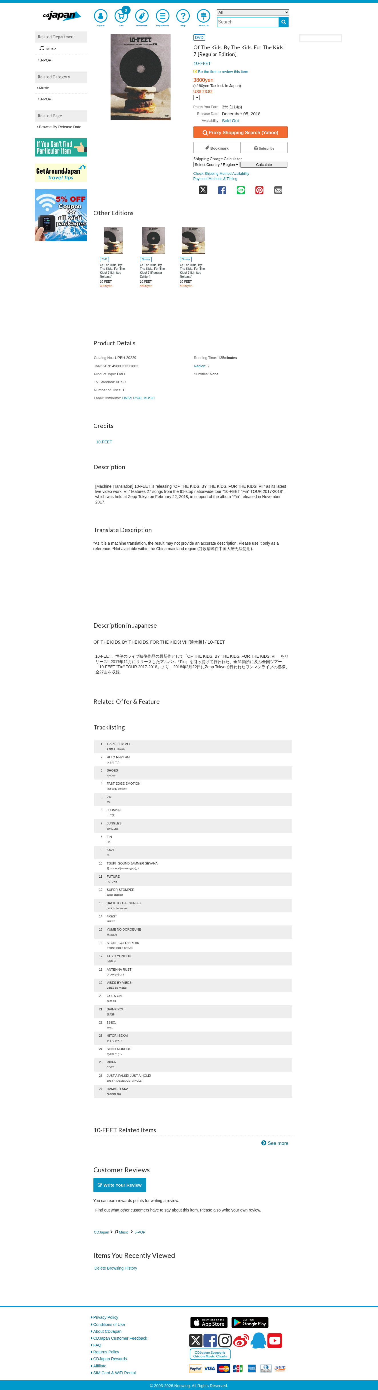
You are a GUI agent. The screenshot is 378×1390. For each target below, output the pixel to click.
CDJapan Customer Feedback (120, 1338)
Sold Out (230, 120)
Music (123, 1232)
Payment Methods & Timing (215, 179)
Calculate (264, 164)
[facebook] (210, 1341)
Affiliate (100, 1366)
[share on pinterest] (259, 188)
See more (278, 1143)
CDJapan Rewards (110, 1359)
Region (199, 366)
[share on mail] (278, 188)
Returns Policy (106, 1352)
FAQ (97, 1345)
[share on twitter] (203, 188)
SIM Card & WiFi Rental (114, 1373)
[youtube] (274, 1340)
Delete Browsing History (116, 1268)
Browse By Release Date (60, 127)
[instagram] (225, 1341)
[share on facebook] (222, 188)
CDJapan (101, 1232)
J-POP (140, 1232)
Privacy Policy (105, 1317)
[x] (196, 1340)
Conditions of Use (109, 1324)
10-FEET (202, 63)
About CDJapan (107, 1331)
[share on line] (240, 188)
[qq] (258, 1341)
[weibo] (241, 1341)
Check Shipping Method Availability (221, 174)
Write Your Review (120, 1185)
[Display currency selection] (196, 97)
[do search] (284, 22)
